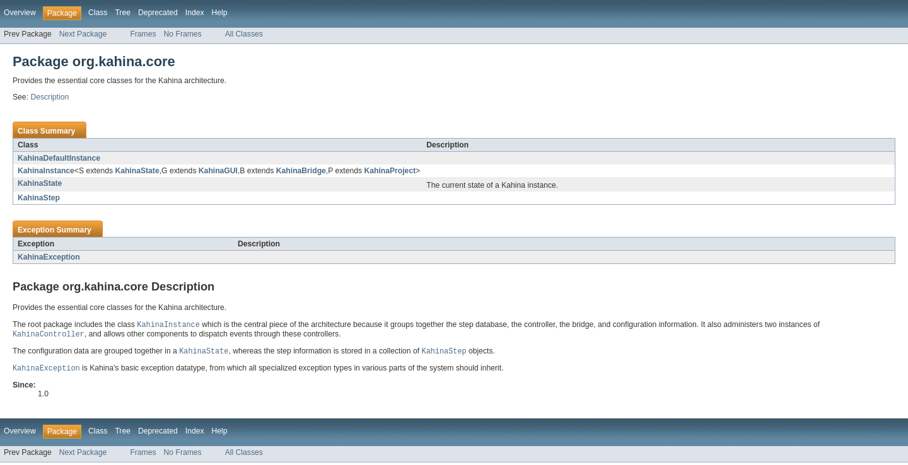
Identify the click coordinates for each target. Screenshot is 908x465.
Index (194, 12)
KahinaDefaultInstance (59, 158)
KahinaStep (39, 197)
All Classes (244, 34)
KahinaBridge (301, 170)
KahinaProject (390, 170)
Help (220, 12)
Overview (20, 12)
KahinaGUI (218, 170)
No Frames (183, 34)
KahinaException (49, 257)
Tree (123, 12)
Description (49, 97)
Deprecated (158, 12)
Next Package (83, 34)
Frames (143, 34)
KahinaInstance (46, 170)
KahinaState (137, 170)
